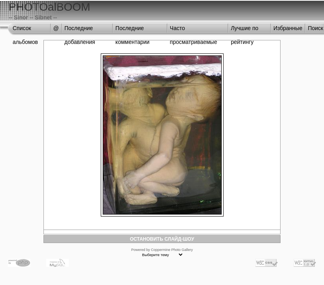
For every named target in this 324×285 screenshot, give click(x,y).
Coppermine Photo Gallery (172, 250)
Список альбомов (25, 30)
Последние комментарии (132, 30)
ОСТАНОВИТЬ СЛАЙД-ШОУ (162, 239)
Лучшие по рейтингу (244, 30)
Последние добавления (79, 30)
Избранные (287, 28)
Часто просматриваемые (193, 30)
